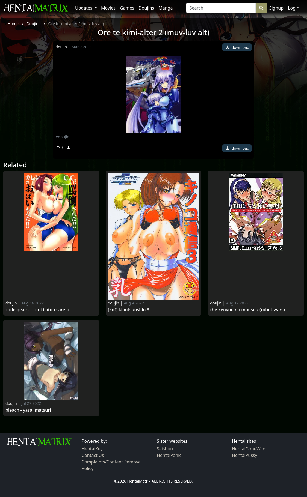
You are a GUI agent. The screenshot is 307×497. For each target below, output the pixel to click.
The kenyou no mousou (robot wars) (247, 309)
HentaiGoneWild (248, 449)
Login (293, 8)
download (237, 47)
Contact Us (93, 455)
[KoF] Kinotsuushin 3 (128, 309)
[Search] (221, 8)
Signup (276, 8)
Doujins (146, 8)
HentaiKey (92, 449)
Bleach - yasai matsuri (28, 410)
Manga (165, 8)
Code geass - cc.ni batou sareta (37, 309)
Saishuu (165, 449)
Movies (108, 8)
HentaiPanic (169, 455)
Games (127, 8)
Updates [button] (84, 8)
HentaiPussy (244, 455)
